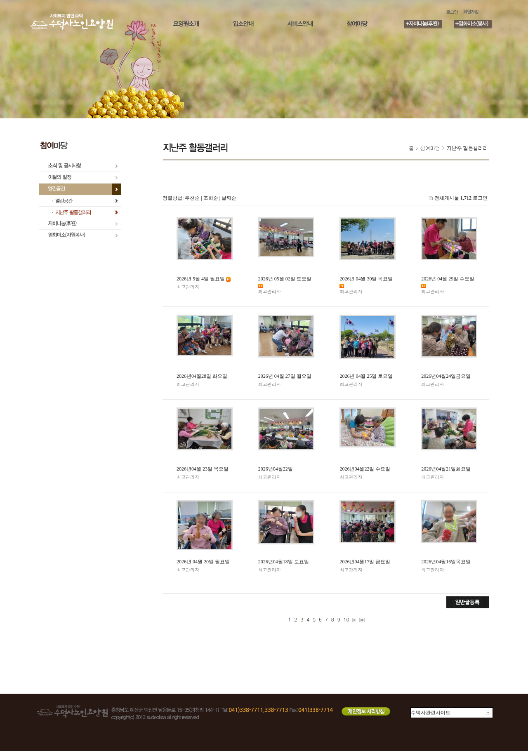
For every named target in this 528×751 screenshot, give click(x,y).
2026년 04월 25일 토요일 (366, 376)
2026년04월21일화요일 (446, 469)
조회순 (210, 198)
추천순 (192, 198)
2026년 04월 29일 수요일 (447, 279)
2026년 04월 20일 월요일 (203, 562)
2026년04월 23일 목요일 (203, 469)
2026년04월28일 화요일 (202, 376)
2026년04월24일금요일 (446, 376)
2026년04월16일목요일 (446, 562)
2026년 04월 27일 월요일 (284, 376)
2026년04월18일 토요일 (283, 562)
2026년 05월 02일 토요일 (284, 279)
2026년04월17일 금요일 (364, 562)
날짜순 (229, 198)
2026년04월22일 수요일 (364, 469)
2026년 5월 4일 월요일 (201, 279)
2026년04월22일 (275, 469)
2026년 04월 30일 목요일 (366, 279)
